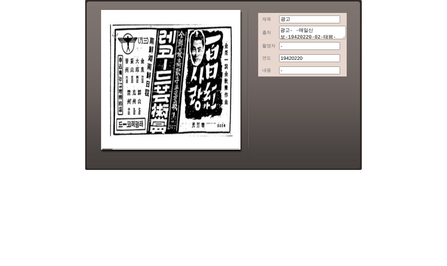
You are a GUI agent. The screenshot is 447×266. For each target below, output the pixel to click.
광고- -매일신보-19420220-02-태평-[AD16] (309, 33)
